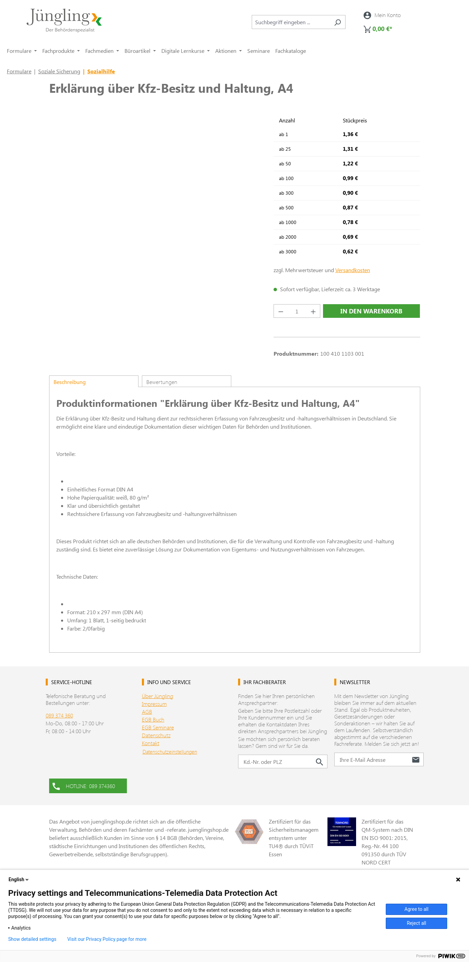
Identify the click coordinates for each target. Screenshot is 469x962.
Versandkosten (352, 269)
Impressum (154, 703)
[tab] (93, 381)
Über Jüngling (157, 695)
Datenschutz (156, 735)
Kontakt (150, 742)
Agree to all (416, 909)
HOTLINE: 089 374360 (84, 785)
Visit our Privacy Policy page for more (106, 939)
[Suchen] (337, 22)
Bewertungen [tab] (161, 381)
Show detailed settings (32, 939)
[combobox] (291, 22)
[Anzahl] (297, 311)
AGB (147, 711)
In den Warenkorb (371, 311)
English (19, 879)
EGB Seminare (158, 727)
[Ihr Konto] (382, 15)
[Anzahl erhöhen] (313, 311)
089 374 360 (59, 715)
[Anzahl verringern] (281, 311)
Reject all (416, 923)
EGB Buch (153, 719)
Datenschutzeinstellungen (170, 751)
